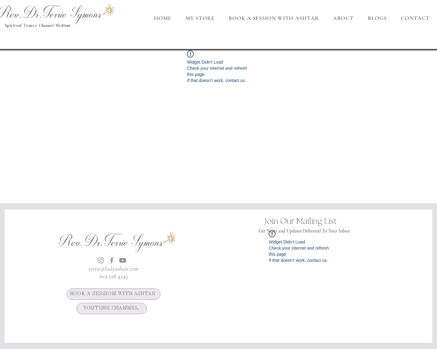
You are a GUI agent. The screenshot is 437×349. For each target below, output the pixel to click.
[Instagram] (101, 260)
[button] (343, 18)
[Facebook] (112, 260)
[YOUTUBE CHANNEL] (112, 308)
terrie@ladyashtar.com (113, 269)
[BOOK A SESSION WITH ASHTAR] (113, 294)
